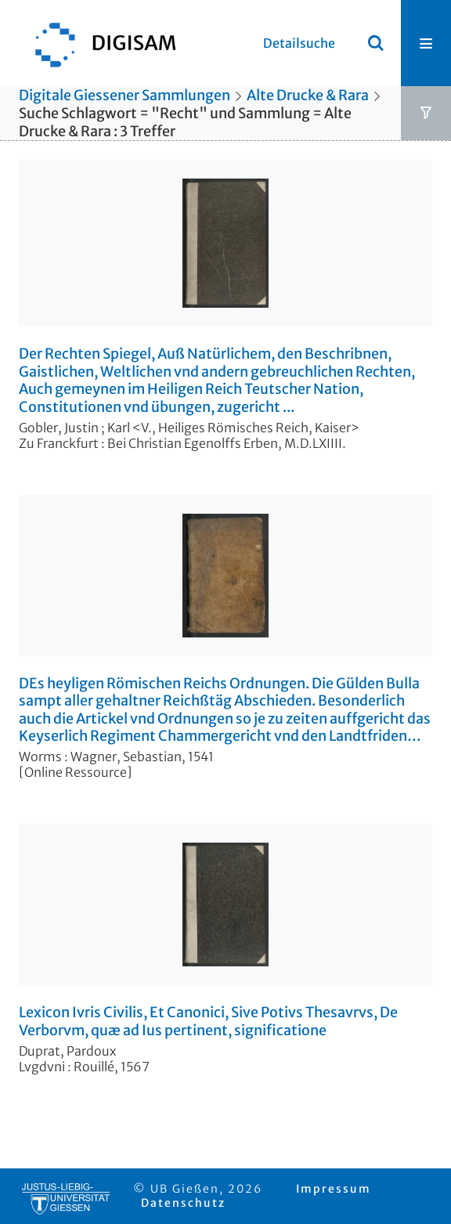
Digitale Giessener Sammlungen (124, 95)
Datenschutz (183, 1203)
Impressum (333, 1189)
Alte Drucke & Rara (308, 95)
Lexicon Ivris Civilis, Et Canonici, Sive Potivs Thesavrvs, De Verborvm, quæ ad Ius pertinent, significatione (208, 1021)
